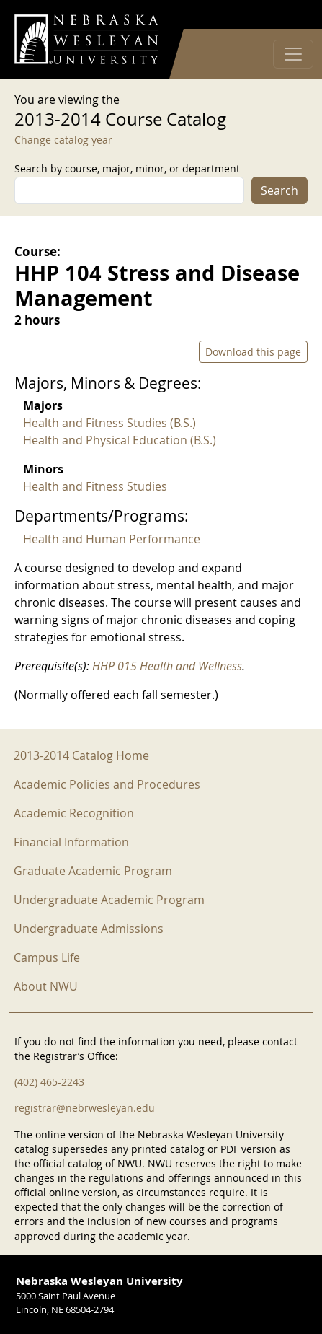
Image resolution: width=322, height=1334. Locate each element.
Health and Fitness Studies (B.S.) (109, 423)
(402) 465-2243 (49, 1082)
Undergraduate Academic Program (109, 900)
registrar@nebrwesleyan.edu (84, 1108)
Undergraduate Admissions (89, 928)
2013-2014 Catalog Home (81, 755)
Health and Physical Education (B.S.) (119, 440)
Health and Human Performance (111, 539)
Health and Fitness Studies (95, 486)
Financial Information (71, 842)
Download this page (253, 352)
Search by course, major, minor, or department (127, 168)
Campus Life (47, 957)
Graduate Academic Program (93, 871)
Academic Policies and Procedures (107, 784)
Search (279, 190)
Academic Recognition (74, 813)
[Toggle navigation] (293, 54)
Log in (288, 15)
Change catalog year (63, 139)
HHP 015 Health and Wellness (167, 666)
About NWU (46, 986)
